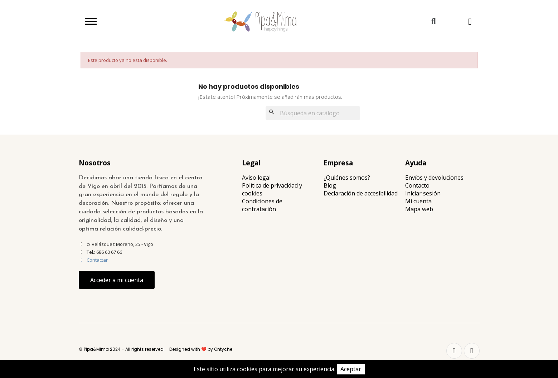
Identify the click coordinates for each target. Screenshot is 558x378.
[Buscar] (313, 113)
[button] (433, 21)
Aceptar (350, 369)
